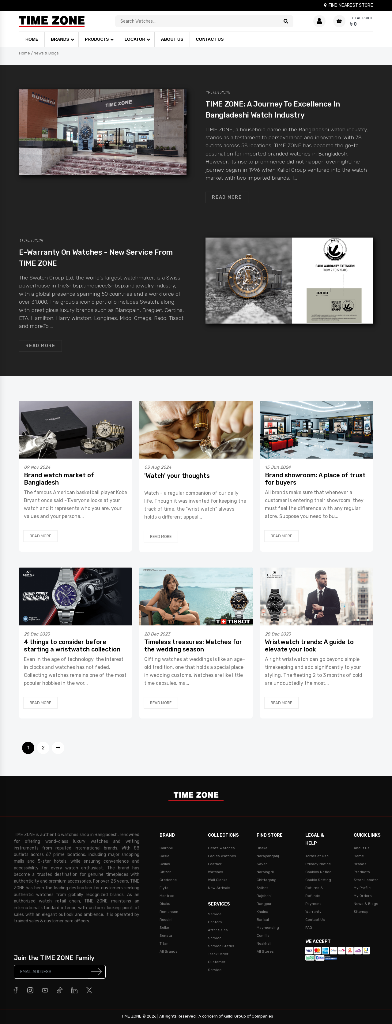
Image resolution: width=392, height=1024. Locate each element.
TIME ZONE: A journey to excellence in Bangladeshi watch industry (272, 109)
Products (362, 872)
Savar (262, 864)
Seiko (164, 927)
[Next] (58, 748)
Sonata (166, 935)
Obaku (165, 904)
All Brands (169, 951)
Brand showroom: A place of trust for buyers (315, 478)
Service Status (221, 946)
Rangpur (264, 904)
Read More (227, 197)
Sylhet (262, 888)
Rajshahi (264, 896)
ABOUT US (172, 39)
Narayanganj (268, 856)
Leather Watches (215, 868)
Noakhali (264, 943)
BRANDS (60, 39)
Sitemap (361, 912)
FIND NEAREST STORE (348, 5)
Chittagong (267, 880)
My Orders (363, 896)
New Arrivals (219, 888)
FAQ (308, 927)
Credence (168, 880)
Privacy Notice (318, 864)
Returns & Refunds (314, 892)
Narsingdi (265, 872)
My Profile (362, 888)
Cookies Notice (318, 872)
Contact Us (315, 919)
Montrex (167, 896)
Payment (313, 904)
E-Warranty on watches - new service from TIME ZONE (96, 258)
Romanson (169, 912)
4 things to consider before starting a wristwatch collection (72, 645)
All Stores (265, 951)
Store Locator (366, 880)
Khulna (262, 912)
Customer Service (216, 966)
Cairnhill (167, 848)
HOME (31, 39)
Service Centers (215, 918)
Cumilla (263, 935)
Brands (360, 864)
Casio (164, 856)
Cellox (165, 864)
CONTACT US (210, 39)
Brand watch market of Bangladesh (59, 478)
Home (24, 53)
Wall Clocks (218, 880)
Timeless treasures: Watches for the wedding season (193, 645)
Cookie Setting (318, 880)
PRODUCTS (97, 39)
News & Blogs (46, 53)
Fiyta (164, 888)
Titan (164, 943)
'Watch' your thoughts (177, 475)
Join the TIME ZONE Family (54, 958)
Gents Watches (221, 848)
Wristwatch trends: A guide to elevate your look (309, 645)
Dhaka (262, 848)
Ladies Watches (222, 856)
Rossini (166, 919)
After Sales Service (218, 934)
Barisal (263, 919)
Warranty (313, 912)
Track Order (218, 954)
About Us (362, 848)
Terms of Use (317, 856)
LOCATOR (134, 39)
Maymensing (268, 927)
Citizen (166, 872)
